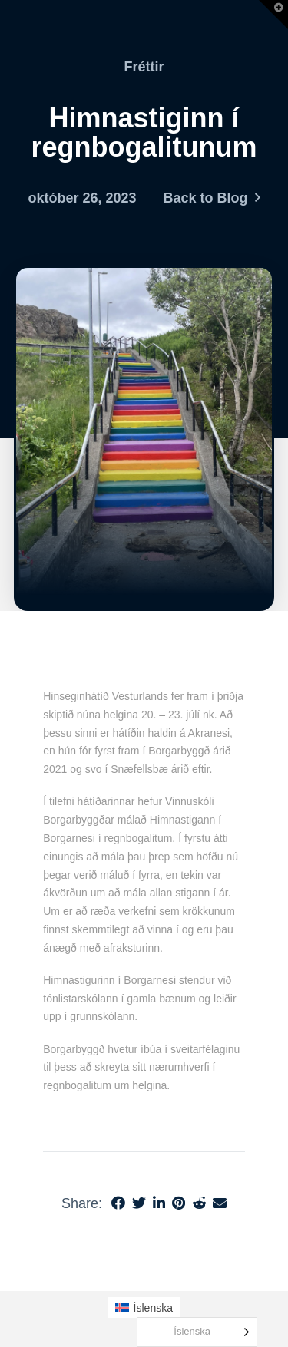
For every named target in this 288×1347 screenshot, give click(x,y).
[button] (273, 14)
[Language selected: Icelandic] (197, 1332)
